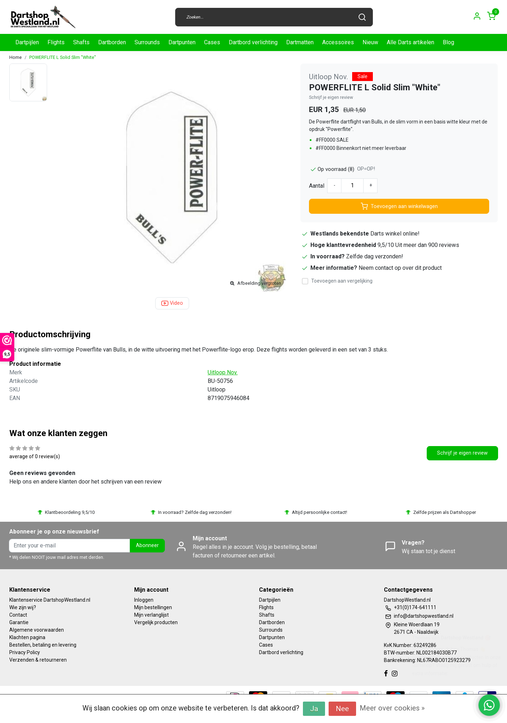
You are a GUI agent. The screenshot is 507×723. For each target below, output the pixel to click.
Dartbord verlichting (253, 42)
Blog (448, 42)
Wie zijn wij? (22, 607)
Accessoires (338, 42)
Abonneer (147, 545)
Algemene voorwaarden (36, 630)
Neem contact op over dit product (400, 267)
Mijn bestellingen (153, 607)
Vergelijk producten (156, 622)
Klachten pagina (27, 637)
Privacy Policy (24, 652)
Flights (56, 42)
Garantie (19, 622)
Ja (314, 708)
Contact (18, 615)
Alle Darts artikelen (410, 42)
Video (172, 303)
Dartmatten (300, 42)
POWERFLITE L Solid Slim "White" (62, 57)
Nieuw (370, 42)
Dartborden (112, 42)
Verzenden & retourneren (38, 660)
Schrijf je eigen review (331, 97)
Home (15, 57)
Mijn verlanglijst (151, 615)
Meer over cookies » (392, 708)
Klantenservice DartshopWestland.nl (49, 600)
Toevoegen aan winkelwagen (399, 206)
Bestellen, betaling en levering (42, 645)
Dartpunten (182, 42)
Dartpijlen (27, 42)
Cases (212, 42)
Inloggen (143, 600)
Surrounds (147, 42)
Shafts (81, 42)
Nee (342, 708)
